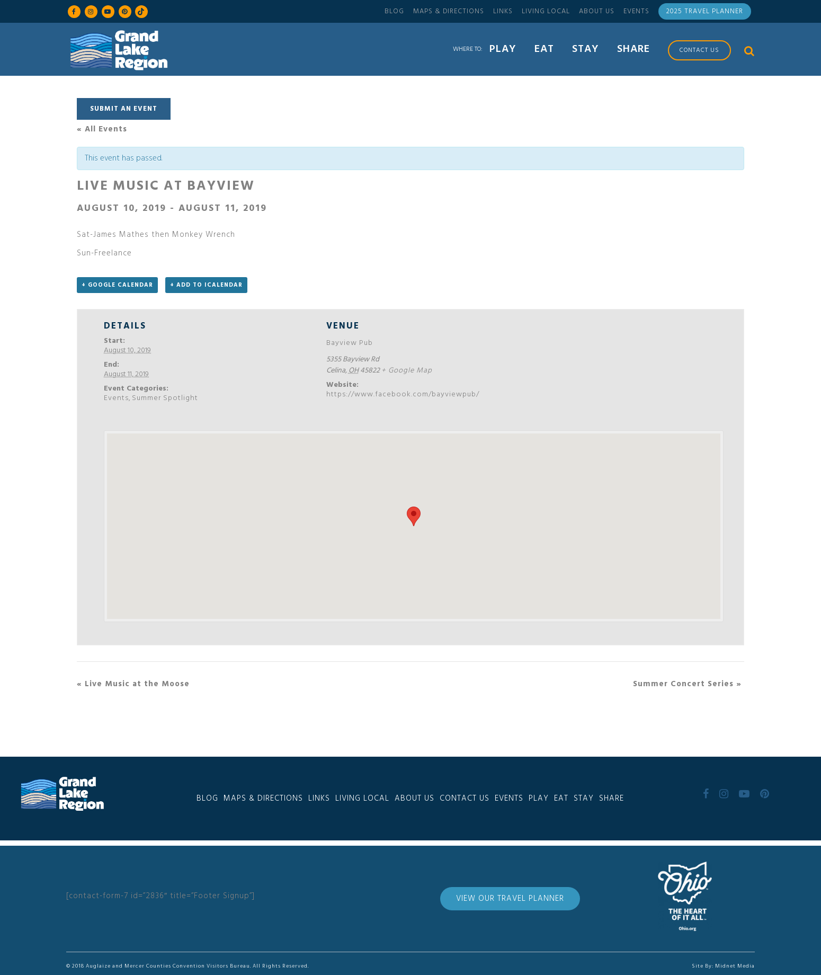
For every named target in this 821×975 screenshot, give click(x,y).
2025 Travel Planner (704, 11)
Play (539, 798)
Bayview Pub (349, 343)
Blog (394, 11)
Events (636, 11)
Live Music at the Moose (133, 684)
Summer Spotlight (165, 398)
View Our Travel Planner (510, 898)
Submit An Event (123, 108)
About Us (596, 11)
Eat (561, 798)
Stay (584, 798)
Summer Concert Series (687, 684)
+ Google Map (406, 371)
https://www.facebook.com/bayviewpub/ (402, 394)
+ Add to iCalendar (206, 285)
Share (611, 798)
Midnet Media (735, 966)
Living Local (546, 11)
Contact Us (464, 798)
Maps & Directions (448, 11)
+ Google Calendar (117, 285)
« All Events (102, 129)
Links (503, 11)
